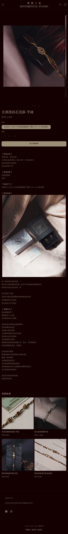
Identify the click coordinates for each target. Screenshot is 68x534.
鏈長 (3, 122)
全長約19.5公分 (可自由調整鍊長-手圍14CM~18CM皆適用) (26, 127)
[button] (2, 4)
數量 (3, 132)
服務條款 (28, 530)
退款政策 (40, 530)
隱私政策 (34, 530)
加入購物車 (34, 143)
